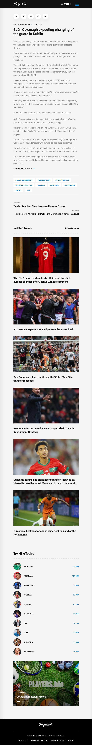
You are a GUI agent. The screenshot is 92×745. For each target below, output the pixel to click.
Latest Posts (72, 228)
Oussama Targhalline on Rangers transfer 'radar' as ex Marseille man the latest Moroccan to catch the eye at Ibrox (44, 483)
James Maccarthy (24, 180)
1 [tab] (18, 701)
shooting (28, 642)
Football (54, 185)
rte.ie (39, 25)
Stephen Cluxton (23, 185)
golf (26, 633)
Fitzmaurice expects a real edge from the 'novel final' (43, 329)
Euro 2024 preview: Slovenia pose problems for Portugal (39, 206)
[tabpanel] (46, 683)
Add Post (23, 740)
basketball (29, 585)
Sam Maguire (44, 180)
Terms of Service (39, 740)
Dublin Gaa (69, 185)
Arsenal (28, 595)
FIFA (25, 623)
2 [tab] (23, 701)
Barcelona (29, 652)
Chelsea (27, 604)
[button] (16, 16)
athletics (28, 614)
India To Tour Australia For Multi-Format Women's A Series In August (47, 214)
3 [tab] (27, 701)
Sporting (28, 566)
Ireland (41, 185)
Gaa (28, 190)
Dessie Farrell (62, 180)
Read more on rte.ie (24, 168)
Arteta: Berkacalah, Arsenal (32, 696)
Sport (18, 190)
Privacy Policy (58, 740)
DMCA (70, 740)
